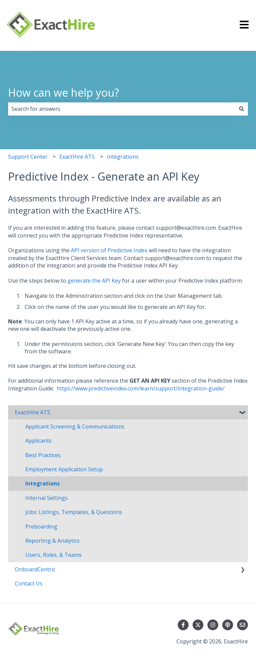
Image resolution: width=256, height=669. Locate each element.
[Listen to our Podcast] (227, 624)
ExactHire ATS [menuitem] (32, 412)
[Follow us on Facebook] (183, 624)
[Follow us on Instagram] (212, 624)
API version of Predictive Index (109, 250)
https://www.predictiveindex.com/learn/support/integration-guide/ (141, 388)
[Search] (241, 108)
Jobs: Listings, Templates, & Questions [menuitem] (73, 512)
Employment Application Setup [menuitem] (64, 469)
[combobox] (121, 108)
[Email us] (242, 624)
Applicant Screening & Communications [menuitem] (74, 426)
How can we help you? (63, 92)
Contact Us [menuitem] (28, 583)
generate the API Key (94, 280)
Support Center (28, 156)
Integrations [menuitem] (42, 483)
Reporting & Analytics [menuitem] (52, 540)
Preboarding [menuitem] (41, 526)
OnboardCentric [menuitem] (35, 569)
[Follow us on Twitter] (198, 624)
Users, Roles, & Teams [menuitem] (53, 555)
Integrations (123, 156)
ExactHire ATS (77, 156)
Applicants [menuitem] (38, 440)
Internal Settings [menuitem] (46, 498)
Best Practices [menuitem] (43, 455)
